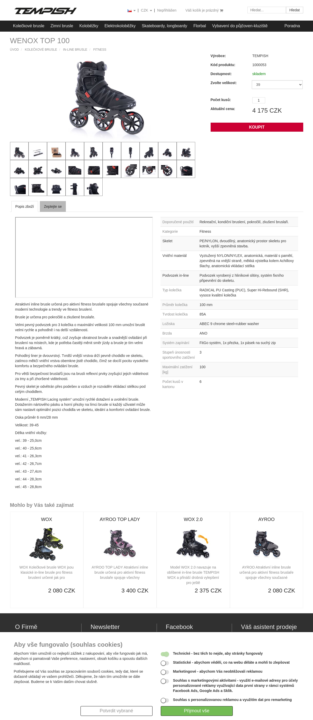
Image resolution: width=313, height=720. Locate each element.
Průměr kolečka (175, 305)
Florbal (199, 26)
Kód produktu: (223, 65)
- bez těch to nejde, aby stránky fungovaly (218, 653)
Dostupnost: (221, 74)
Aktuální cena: (223, 109)
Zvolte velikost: (224, 83)
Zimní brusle (61, 26)
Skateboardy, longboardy (164, 26)
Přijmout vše (196, 710)
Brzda (167, 333)
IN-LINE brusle (75, 49)
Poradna (292, 26)
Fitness (99, 49)
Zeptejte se (53, 206)
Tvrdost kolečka (175, 314)
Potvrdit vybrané (116, 710)
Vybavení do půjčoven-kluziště (240, 26)
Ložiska (169, 324)
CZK (147, 10)
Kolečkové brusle (28, 26)
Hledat (294, 10)
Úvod (14, 49)
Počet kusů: (221, 100)
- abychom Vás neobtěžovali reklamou (218, 671)
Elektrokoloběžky (120, 26)
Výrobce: (218, 56)
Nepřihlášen (166, 10)
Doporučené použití (178, 222)
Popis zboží (24, 206)
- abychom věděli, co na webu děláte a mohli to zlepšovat (231, 662)
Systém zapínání (176, 343)
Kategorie (170, 231)
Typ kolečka (172, 290)
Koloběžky (88, 26)
